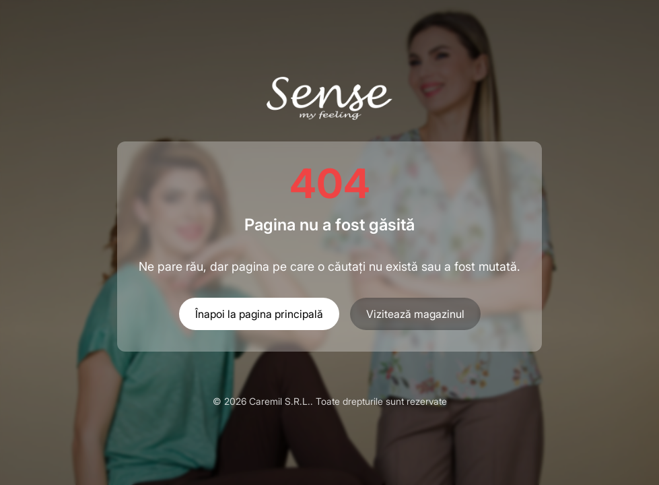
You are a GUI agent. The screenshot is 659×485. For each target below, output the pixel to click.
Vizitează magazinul (415, 314)
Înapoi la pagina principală (259, 314)
